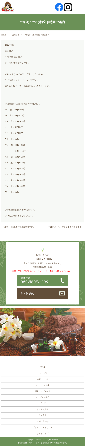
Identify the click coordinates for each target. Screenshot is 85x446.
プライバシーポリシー (42, 428)
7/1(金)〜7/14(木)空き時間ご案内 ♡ (19, 227)
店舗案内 (43, 415)
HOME (3, 35)
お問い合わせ (42, 421)
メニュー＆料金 (42, 385)
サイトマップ (42, 434)
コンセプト (42, 373)
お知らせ (15, 35)
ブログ (43, 403)
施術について (42, 379)
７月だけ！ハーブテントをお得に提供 (64, 227)
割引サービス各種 (42, 391)
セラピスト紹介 (42, 397)
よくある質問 (42, 409)
